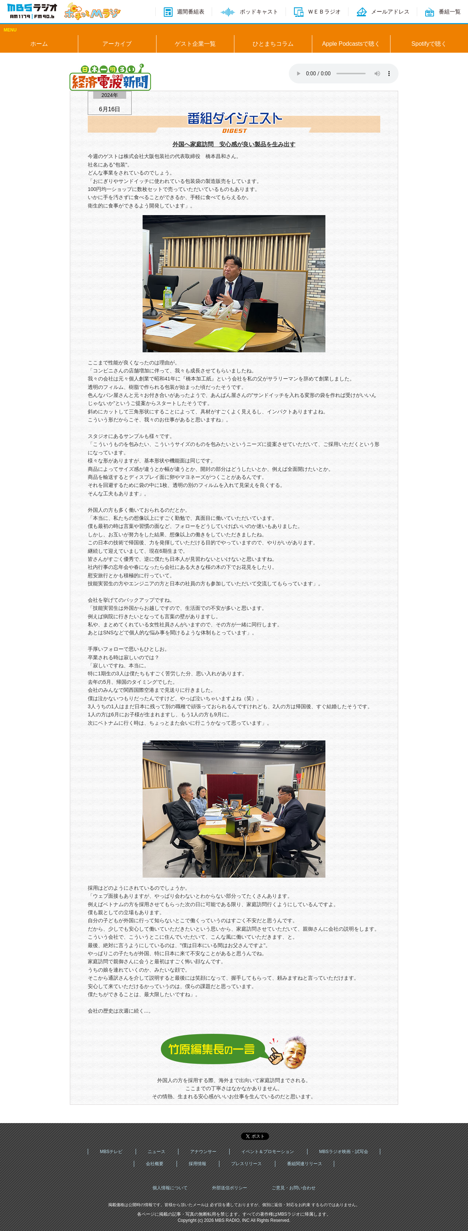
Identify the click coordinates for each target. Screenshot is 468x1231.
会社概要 (154, 1163)
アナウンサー (203, 1151)
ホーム (39, 44)
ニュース (156, 1151)
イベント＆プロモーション (267, 1151)
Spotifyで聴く (429, 44)
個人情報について (170, 1187)
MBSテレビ (111, 1151)
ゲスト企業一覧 (195, 44)
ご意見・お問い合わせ (294, 1187)
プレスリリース (246, 1163)
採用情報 (197, 1163)
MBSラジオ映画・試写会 (343, 1151)
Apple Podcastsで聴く (351, 44)
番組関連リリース (304, 1163)
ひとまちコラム (273, 44)
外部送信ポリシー (229, 1187)
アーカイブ (117, 44)
